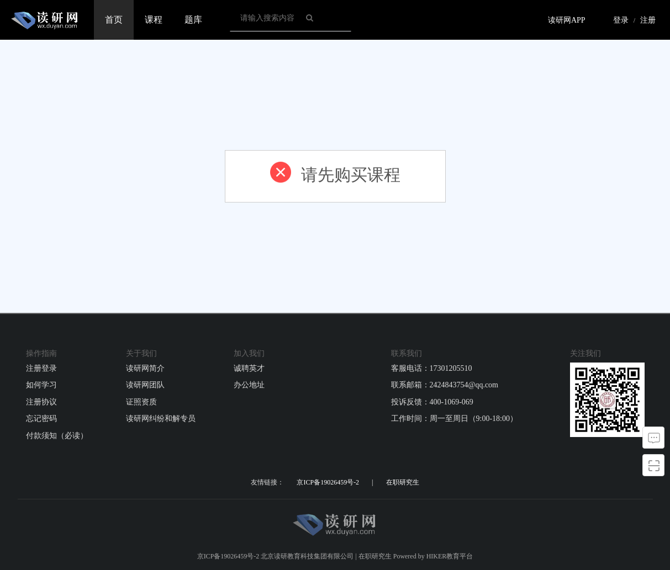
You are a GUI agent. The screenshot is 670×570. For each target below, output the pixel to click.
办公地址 (249, 385)
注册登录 (41, 368)
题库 (193, 19)
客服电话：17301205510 (431, 368)
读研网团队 (145, 385)
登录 (621, 20)
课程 (153, 19)
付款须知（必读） (57, 436)
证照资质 (141, 402)
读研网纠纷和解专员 (161, 418)
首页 (114, 19)
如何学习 (41, 385)
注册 (648, 20)
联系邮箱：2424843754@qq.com (445, 385)
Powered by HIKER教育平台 (433, 556)
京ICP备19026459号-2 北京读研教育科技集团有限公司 (275, 556)
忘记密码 (41, 418)
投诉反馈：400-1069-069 (432, 402)
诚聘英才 (249, 368)
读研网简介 (145, 368)
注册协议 (41, 402)
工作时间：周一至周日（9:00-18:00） (454, 418)
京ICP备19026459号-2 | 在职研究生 (358, 482)
